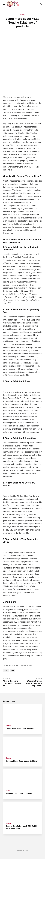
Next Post (32, 682)
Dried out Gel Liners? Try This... (19, 793)
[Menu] (4, 4)
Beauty (22, 14)
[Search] (41, 3)
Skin (12, 670)
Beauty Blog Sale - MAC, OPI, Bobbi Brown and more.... (21, 827)
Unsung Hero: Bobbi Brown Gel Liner (22, 761)
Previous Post (13, 682)
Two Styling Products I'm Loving (20, 728)
